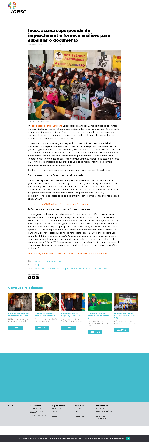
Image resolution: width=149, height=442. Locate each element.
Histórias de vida (81, 417)
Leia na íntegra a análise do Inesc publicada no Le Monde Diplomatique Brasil (68, 253)
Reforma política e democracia (48, 261)
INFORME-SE (115, 11)
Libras (101, 4)
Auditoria (100, 408)
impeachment (71, 269)
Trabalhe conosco (38, 416)
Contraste (112, 4)
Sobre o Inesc (35, 408)
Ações (54, 411)
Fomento (99, 414)
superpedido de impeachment (46, 126)
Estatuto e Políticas (104, 411)
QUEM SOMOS (82, 11)
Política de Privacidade (101, 417)
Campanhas (56, 414)
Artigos (77, 411)
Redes (54, 417)
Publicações (79, 414)
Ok (128, 438)
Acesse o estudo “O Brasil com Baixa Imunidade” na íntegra (58, 204)
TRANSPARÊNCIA (130, 11)
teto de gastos (101, 269)
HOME (10, 406)
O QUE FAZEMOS (99, 11)
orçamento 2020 (86, 269)
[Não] (146, 438)
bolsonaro (39, 269)
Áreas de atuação (59, 408)
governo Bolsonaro (55, 269)
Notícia (42, 265)
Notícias (77, 408)
